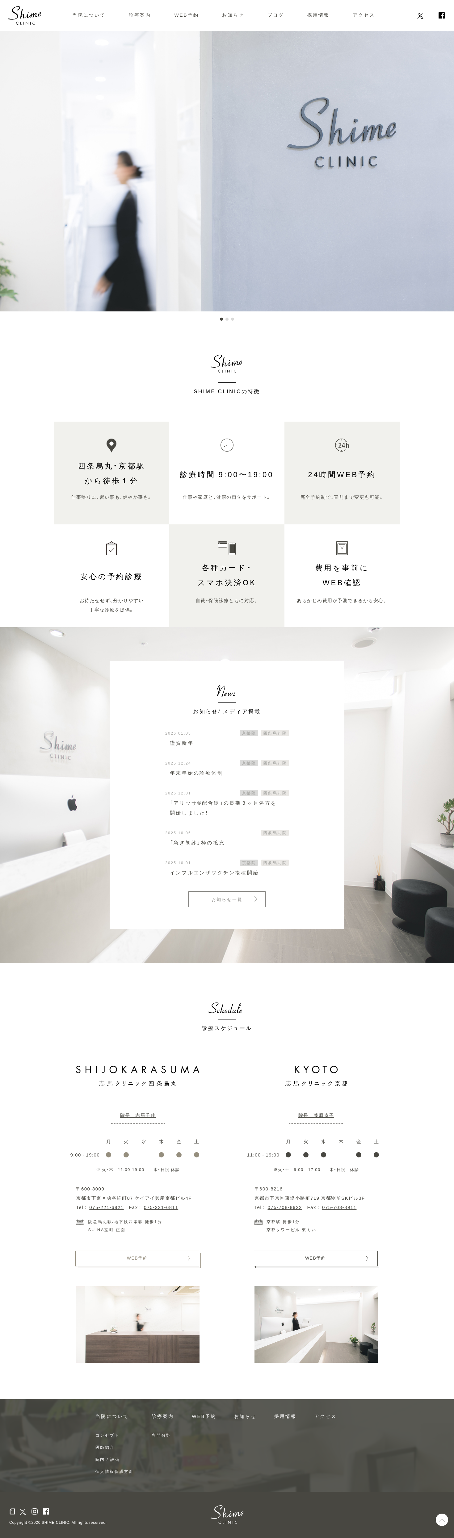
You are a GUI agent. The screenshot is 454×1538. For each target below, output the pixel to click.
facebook (442, 15)
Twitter (420, 16)
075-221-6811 (161, 1207)
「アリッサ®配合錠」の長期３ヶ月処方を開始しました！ (223, 807)
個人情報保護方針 (114, 1471)
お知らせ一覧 (227, 899)
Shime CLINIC (24, 15)
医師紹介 (105, 1447)
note (409, 15)
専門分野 (161, 1435)
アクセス (364, 14)
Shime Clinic (227, 1514)
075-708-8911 (339, 1207)
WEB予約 (186, 14)
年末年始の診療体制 (196, 772)
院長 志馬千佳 (138, 1115)
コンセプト (107, 1435)
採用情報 (318, 14)
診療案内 (140, 14)
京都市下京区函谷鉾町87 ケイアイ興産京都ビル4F (134, 1197)
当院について (89, 14)
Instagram (431, 15)
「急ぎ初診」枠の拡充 (197, 842)
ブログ (275, 14)
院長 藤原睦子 (316, 1115)
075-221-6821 (106, 1207)
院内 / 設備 (107, 1459)
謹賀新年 (182, 742)
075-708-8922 (284, 1207)
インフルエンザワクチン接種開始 (214, 872)
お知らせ (233, 14)
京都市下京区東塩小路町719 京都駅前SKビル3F (309, 1197)
